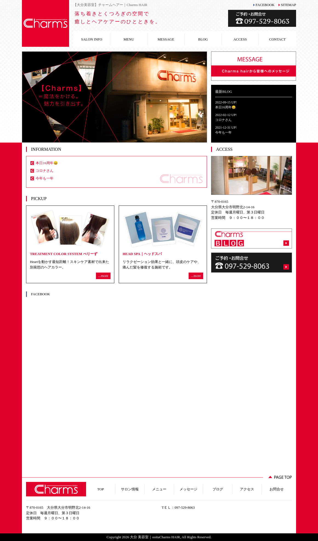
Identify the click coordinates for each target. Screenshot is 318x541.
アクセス (247, 489)
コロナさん (44, 171)
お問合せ (276, 489)
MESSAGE (166, 39)
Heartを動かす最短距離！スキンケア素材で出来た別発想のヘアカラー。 (70, 244)
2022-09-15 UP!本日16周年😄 (226, 104)
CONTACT (277, 39)
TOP (100, 489)
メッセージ (188, 489)
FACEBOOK (264, 5)
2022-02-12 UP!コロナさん (226, 117)
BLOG (203, 39)
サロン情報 (130, 489)
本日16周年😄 (47, 163)
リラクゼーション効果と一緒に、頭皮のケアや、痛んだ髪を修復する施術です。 (163, 244)
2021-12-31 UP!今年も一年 (226, 130)
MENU (129, 39)
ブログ (217, 489)
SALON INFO (91, 39)
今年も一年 (44, 178)
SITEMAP (288, 5)
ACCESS (240, 39)
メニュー (159, 489)
